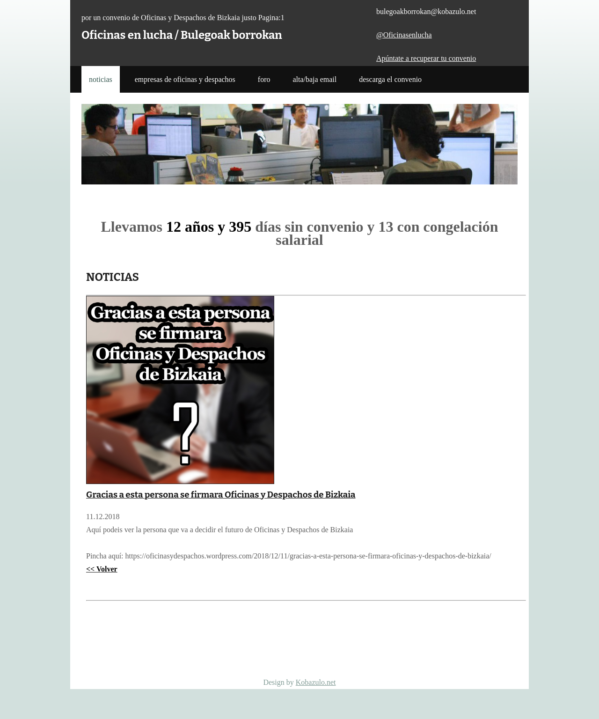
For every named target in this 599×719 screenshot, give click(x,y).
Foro (264, 79)
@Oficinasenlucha (404, 35)
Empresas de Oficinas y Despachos (185, 79)
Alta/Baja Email (314, 79)
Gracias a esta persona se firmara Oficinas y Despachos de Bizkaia (221, 495)
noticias (100, 79)
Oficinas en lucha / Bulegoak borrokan (181, 35)
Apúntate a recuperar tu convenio (426, 58)
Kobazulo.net (316, 682)
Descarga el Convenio (390, 79)
